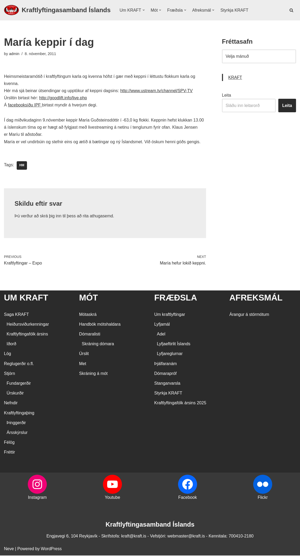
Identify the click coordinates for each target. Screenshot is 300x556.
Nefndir (11, 403)
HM (21, 166)
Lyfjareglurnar (170, 354)
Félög (9, 443)
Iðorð (11, 344)
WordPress (51, 549)
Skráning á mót (93, 374)
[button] (144, 10)
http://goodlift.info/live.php (63, 98)
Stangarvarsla (167, 384)
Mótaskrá (88, 315)
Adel (161, 334)
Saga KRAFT (16, 315)
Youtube (112, 498)
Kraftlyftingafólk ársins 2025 (180, 403)
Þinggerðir (16, 423)
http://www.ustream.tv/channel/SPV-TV (157, 91)
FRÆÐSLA (175, 298)
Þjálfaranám (165, 364)
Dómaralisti (89, 334)
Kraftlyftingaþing (19, 413)
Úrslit (84, 354)
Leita (226, 95)
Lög (7, 354)
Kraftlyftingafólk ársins (27, 334)
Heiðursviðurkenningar (28, 324)
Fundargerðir (19, 384)
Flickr (263, 498)
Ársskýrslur (17, 433)
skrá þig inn (51, 216)
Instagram (37, 498)
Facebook (187, 498)
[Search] (291, 10)
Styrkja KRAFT (235, 10)
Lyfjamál (162, 324)
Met (82, 364)
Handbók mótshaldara (100, 324)
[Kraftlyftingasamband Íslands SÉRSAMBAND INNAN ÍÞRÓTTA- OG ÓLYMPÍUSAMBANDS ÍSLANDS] (57, 10)
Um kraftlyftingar (169, 315)
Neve (9, 549)
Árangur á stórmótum (249, 315)
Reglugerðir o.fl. (19, 364)
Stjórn (9, 374)
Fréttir (9, 452)
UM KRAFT (26, 298)
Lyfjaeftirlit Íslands (173, 344)
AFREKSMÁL (256, 298)
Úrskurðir (15, 393)
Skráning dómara (98, 344)
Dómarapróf (165, 374)
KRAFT (235, 77)
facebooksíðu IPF (25, 105)
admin (14, 54)
